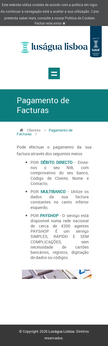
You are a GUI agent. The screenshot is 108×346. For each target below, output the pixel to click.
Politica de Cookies (79, 18)
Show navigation (54, 73)
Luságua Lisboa (61, 331)
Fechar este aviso (50, 23)
